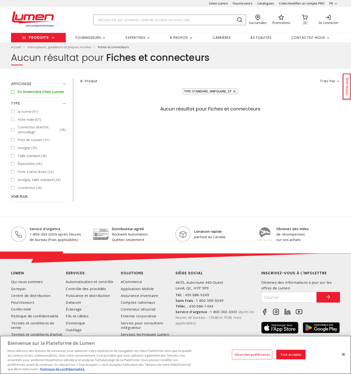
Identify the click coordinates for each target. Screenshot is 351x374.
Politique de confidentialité (34, 316)
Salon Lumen (218, 3)
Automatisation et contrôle (89, 282)
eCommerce (131, 282)
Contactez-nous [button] (308, 37)
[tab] (38, 84)
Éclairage (74, 309)
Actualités (261, 37)
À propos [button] (179, 37)
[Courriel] (289, 297)
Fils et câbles (77, 316)
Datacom (73, 302)
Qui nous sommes (27, 282)
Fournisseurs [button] (88, 37)
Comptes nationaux (138, 302)
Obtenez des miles (292, 228)
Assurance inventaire (139, 295)
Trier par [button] (327, 81)
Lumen (17, 273)
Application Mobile (137, 289)
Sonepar (18, 289)
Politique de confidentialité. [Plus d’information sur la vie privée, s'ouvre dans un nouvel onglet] (62, 369)
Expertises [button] (135, 37)
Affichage (21, 83)
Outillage (74, 330)
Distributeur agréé (128, 228)
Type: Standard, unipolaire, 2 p (208, 91)
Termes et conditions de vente (32, 325)
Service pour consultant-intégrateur (142, 325)
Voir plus (19, 196)
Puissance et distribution (88, 295)
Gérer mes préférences (252, 354)
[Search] (169, 20)
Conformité (21, 309)
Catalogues (265, 3)
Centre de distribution (31, 295)
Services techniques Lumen (145, 334)
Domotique (75, 323)
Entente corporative (138, 316)
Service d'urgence (45, 228)
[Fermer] (343, 354)
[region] (175, 355)
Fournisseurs (242, 3)
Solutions (132, 273)
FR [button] (331, 3)
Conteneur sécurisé (138, 309)
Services (75, 273)
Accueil (16, 47)
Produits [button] (39, 37)
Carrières (222, 37)
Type (15, 103)
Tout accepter (291, 354)
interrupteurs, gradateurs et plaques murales (59, 47)
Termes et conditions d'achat (36, 334)
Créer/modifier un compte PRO (301, 3)
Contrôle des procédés (86, 289)
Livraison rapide (208, 231)
